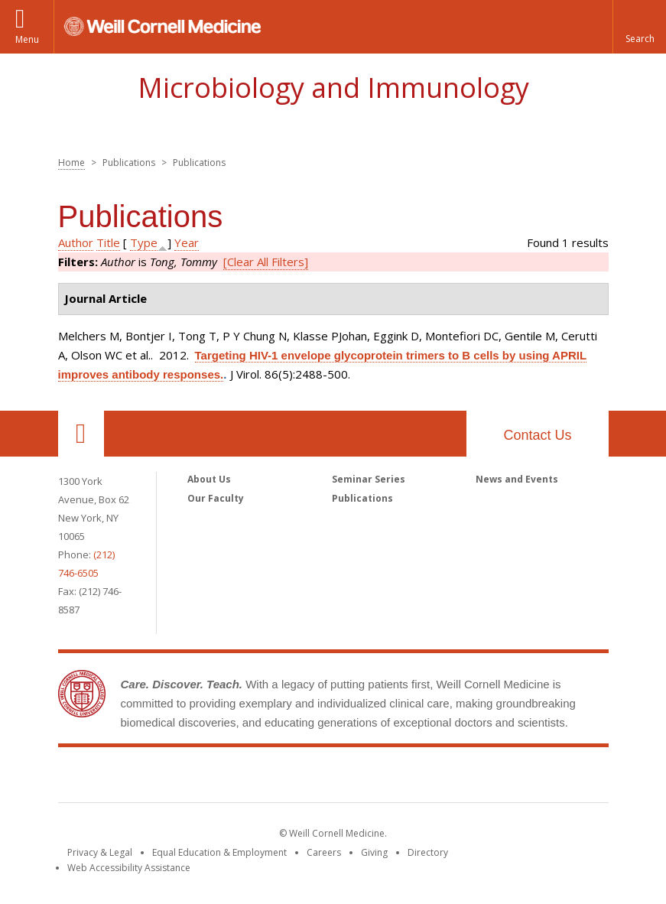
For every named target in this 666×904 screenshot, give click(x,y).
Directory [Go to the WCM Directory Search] (428, 852)
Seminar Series (368, 479)
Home (71, 162)
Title (108, 242)
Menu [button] (27, 39)
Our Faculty (215, 498)
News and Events (517, 479)
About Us (209, 479)
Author (75, 242)
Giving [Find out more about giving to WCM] (374, 852)
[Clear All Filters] (265, 261)
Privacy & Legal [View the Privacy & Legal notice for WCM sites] (99, 852)
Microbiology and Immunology (333, 87)
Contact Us (537, 435)
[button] (639, 27)
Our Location (81, 434)
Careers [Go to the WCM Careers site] (324, 852)
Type (144, 242)
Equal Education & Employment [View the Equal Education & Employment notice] (219, 852)
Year (186, 242)
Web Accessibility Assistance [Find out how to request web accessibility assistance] (128, 867)
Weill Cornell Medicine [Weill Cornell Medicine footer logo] (333, 778)
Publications (362, 498)
